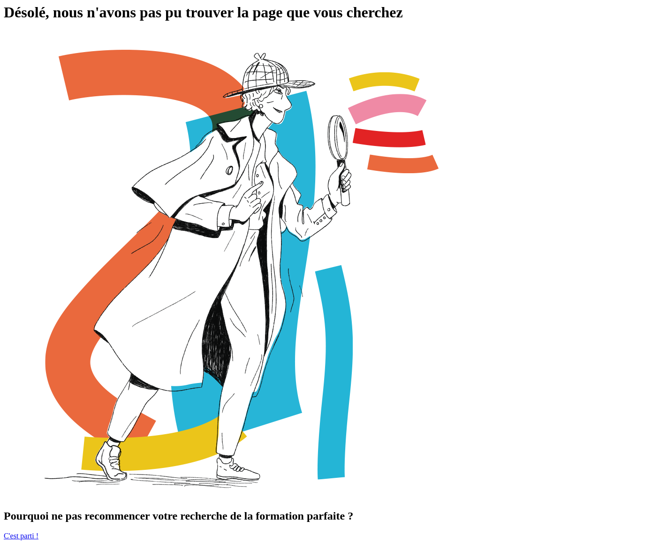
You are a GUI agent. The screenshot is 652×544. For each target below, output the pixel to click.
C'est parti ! (21, 536)
